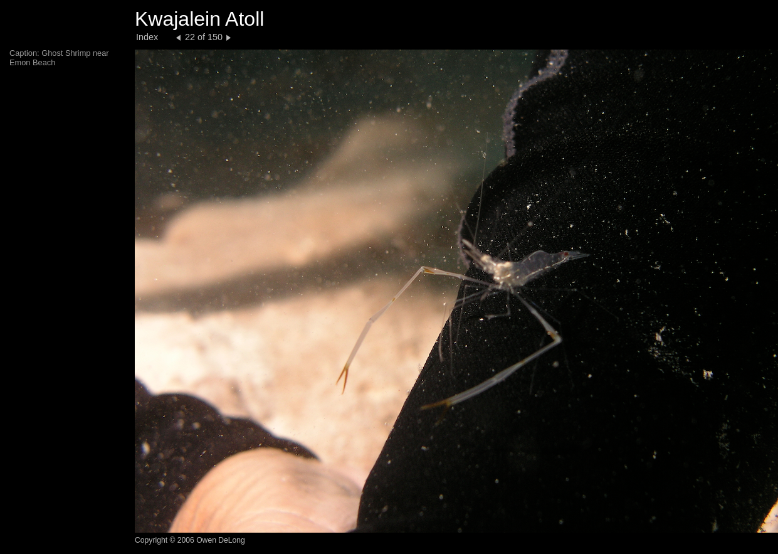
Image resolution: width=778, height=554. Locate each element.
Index (147, 37)
